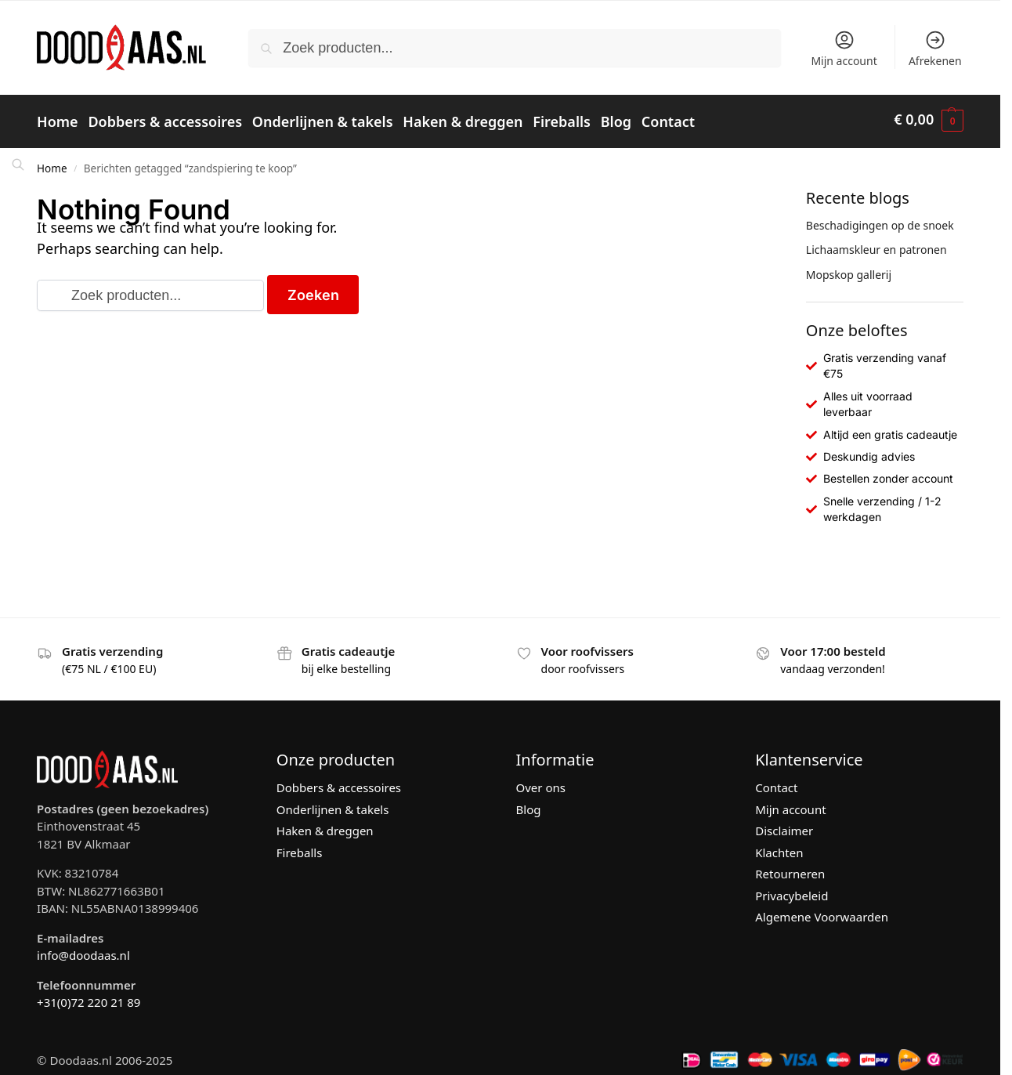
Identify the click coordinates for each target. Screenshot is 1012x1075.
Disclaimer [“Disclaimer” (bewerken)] (784, 826)
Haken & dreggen (325, 826)
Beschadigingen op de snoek (880, 219)
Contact (776, 783)
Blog (528, 804)
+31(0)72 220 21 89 (88, 996)
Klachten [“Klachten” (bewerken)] (779, 847)
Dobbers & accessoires (338, 783)
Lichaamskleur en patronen (876, 244)
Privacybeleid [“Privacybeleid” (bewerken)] (791, 890)
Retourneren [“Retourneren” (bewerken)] (790, 869)
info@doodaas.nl (83, 949)
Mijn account (843, 48)
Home (52, 163)
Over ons (541, 783)
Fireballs (299, 847)
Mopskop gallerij (848, 269)
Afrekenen (935, 48)
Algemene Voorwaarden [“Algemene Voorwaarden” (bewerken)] (821, 912)
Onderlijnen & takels (332, 804)
